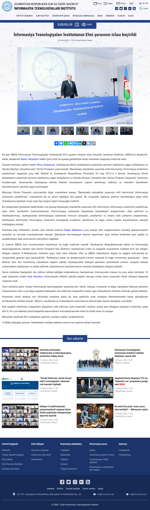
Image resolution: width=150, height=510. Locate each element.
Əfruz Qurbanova (46, 164)
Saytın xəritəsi (88, 488)
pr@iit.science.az (138, 494)
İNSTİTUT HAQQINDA (24, 16)
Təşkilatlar (64, 450)
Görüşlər (64, 464)
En (144, 3)
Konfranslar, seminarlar (41, 454)
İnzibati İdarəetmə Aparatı (13, 454)
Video (110, 3)
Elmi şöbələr (7, 459)
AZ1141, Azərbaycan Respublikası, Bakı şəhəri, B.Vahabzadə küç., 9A (49, 494)
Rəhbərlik (6, 450)
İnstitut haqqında (10, 444)
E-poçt (123, 3)
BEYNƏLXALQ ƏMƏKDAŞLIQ (83, 16)
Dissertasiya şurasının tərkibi (102, 454)
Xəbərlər (50, 488)
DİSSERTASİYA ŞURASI (61, 16)
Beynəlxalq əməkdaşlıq (71, 444)
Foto (100, 3)
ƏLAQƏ (131, 16)
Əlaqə (100, 488)
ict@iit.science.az (105, 494)
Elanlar (92, 450)
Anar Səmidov (35, 276)
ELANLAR (121, 16)
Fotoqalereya (124, 450)
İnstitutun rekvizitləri (10, 468)
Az (140, 3)
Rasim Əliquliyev (30, 159)
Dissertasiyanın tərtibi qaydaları (99, 460)
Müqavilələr (65, 454)
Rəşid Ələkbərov (73, 230)
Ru (147, 3)
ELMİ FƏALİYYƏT (42, 16)
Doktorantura (36, 459)
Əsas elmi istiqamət (39, 450)
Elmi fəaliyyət (37, 444)
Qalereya (123, 444)
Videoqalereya (125, 454)
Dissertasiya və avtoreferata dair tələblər (101, 468)
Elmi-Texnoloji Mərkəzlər (12, 464)
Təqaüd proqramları (68, 468)
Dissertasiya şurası (98, 444)
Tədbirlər (64, 459)
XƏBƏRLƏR (110, 16)
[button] (127, 86)
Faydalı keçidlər (73, 488)
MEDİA (100, 16)
